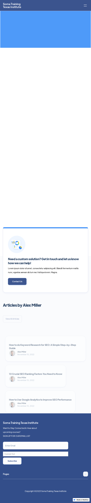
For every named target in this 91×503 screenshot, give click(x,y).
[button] (85, 5)
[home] (9, 5)
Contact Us (17, 283)
